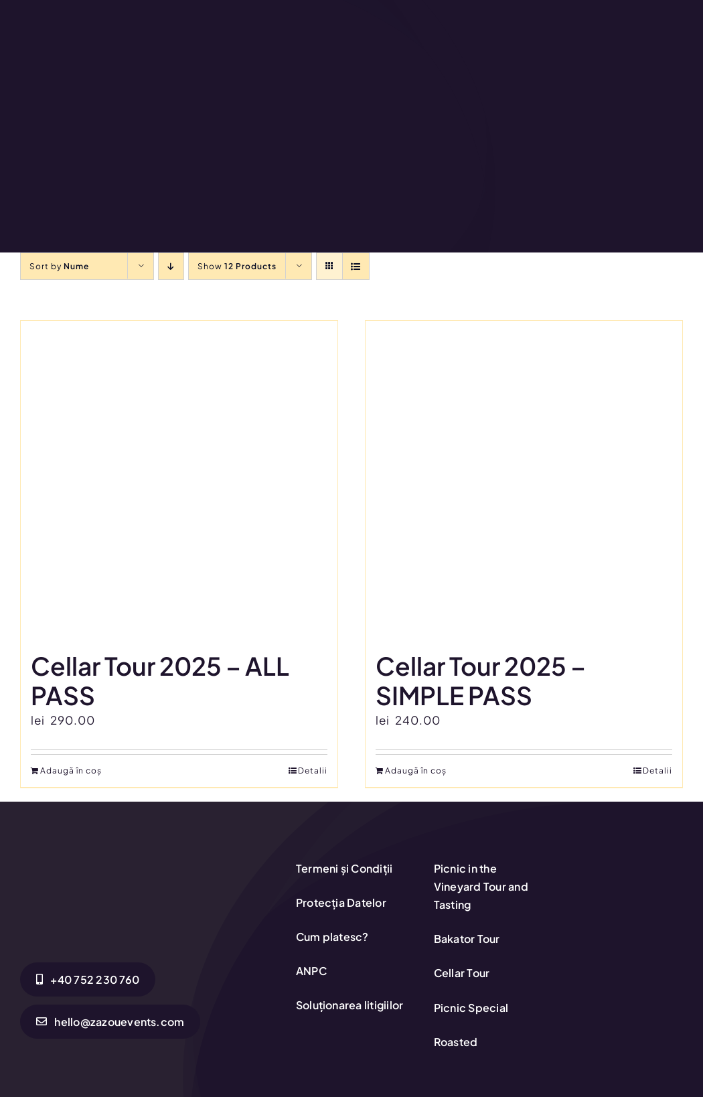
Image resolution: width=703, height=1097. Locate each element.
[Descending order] (171, 266)
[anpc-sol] (627, 860)
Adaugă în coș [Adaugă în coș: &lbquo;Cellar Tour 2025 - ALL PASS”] (71, 770)
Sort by (59, 266)
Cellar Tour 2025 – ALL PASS (160, 680)
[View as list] (356, 266)
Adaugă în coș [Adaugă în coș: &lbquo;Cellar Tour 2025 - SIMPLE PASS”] (416, 770)
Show (237, 266)
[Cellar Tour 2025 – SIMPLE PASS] (524, 479)
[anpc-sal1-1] (627, 898)
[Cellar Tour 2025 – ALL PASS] (179, 479)
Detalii (312, 770)
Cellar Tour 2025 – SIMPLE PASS (481, 680)
